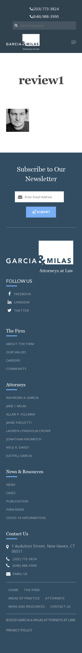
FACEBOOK (18, 294)
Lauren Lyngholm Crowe (28, 431)
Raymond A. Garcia (22, 397)
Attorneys (55, 598)
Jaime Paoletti (19, 422)
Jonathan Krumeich (23, 439)
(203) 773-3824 (44, 8)
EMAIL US (16, 573)
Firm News (15, 509)
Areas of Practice (24, 598)
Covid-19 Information (25, 517)
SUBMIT (41, 212)
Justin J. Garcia (19, 455)
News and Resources (26, 606)
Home (13, 590)
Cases (11, 493)
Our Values (16, 352)
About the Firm (20, 344)
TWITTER (17, 310)
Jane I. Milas (16, 406)
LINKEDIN (17, 302)
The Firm (31, 590)
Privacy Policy (19, 630)
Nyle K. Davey (17, 447)
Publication (17, 501)
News (10, 484)
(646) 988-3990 (44, 16)
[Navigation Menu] (73, 42)
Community (16, 368)
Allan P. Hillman (20, 414)
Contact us (60, 606)
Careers (13, 360)
